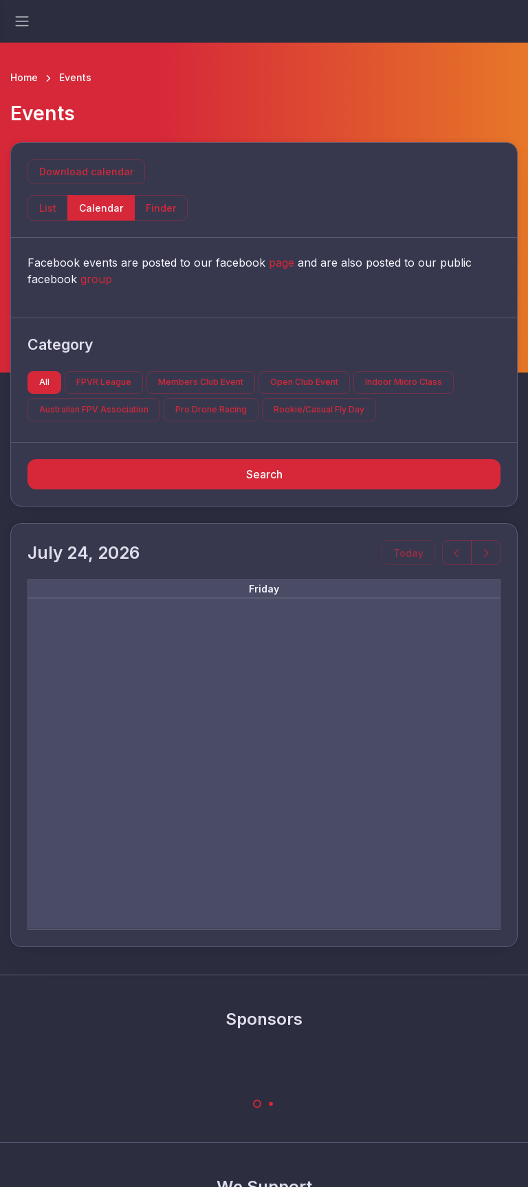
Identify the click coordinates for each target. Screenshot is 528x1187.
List (47, 208)
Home (24, 77)
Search (264, 474)
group (96, 279)
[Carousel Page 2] (271, 1104)
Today (408, 553)
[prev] (457, 553)
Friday (264, 589)
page (281, 262)
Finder (161, 208)
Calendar (101, 208)
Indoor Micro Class (403, 382)
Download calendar (86, 171)
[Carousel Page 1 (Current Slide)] (257, 1104)
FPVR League (103, 382)
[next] (485, 553)
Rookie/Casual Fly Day (319, 409)
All (44, 382)
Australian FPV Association (93, 409)
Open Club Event (304, 382)
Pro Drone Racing (211, 409)
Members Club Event (200, 382)
